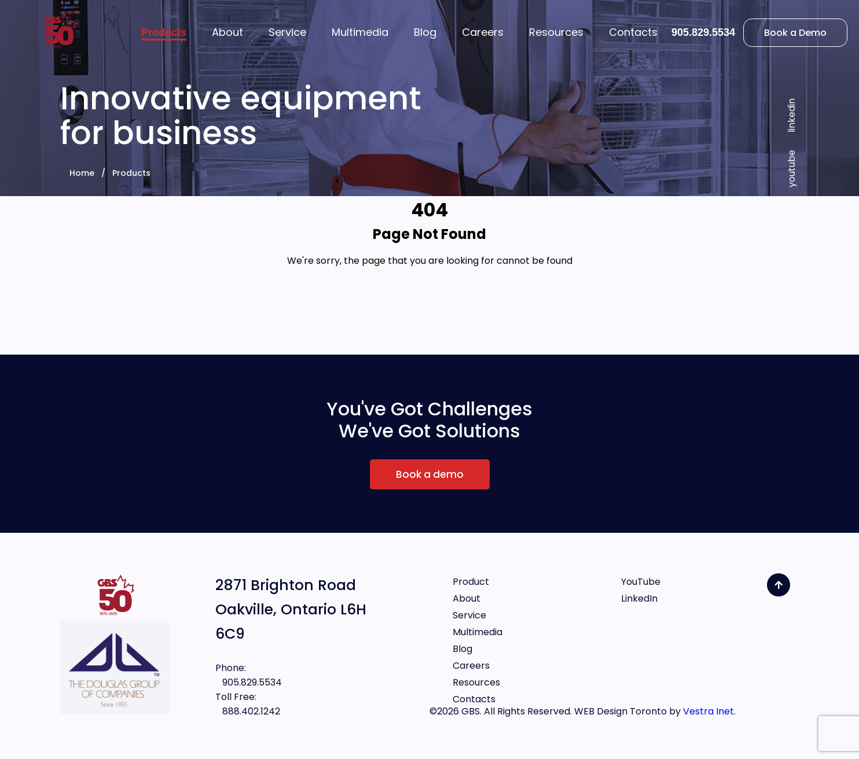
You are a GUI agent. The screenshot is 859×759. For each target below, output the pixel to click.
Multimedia (477, 632)
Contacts (474, 699)
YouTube (640, 581)
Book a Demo (795, 32)
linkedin (791, 115)
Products (131, 173)
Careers (471, 665)
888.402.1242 (247, 711)
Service (469, 615)
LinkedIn (639, 598)
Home (81, 173)
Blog (462, 648)
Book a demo (430, 474)
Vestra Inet (708, 711)
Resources (476, 682)
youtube (791, 168)
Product (471, 581)
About (466, 598)
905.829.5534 (703, 32)
